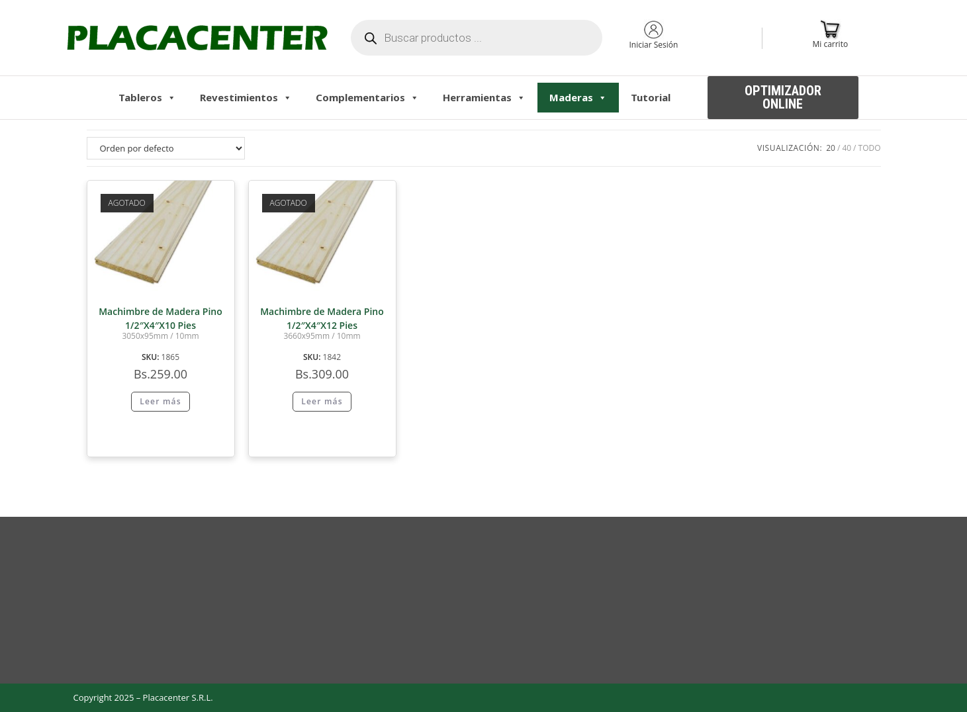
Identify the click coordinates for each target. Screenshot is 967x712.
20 (830, 148)
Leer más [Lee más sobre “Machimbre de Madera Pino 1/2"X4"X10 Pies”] (160, 401)
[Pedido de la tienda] (166, 148)
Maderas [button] (578, 97)
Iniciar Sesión (653, 44)
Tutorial (650, 97)
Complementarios (367, 97)
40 (846, 148)
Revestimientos (246, 97)
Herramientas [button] (484, 97)
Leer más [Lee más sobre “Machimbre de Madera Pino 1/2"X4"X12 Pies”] (322, 401)
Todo (869, 148)
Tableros (147, 97)
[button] (783, 97)
